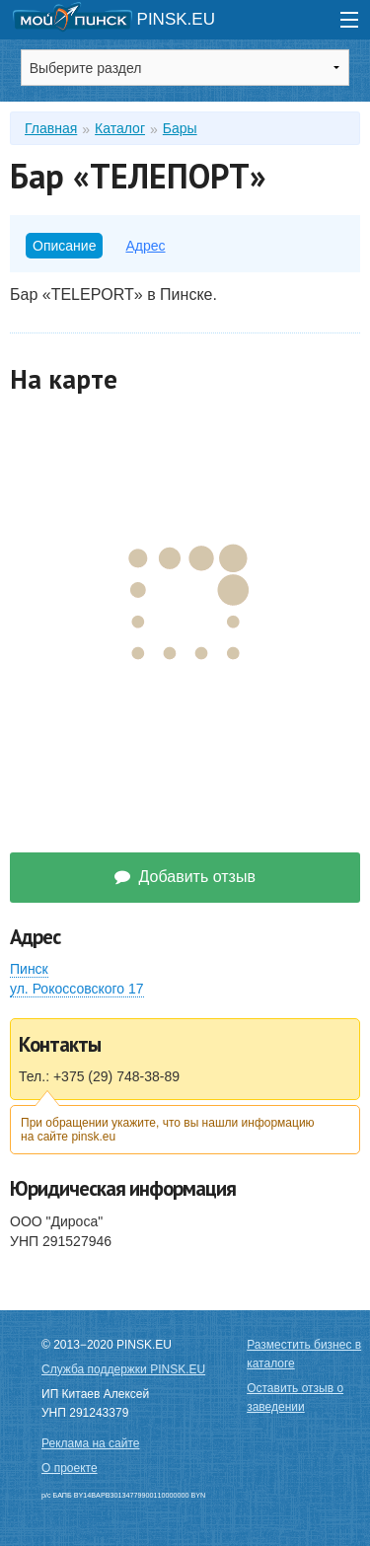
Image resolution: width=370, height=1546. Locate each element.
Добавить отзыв (185, 876)
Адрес (145, 246)
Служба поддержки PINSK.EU (123, 1369)
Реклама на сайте (90, 1443)
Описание (64, 246)
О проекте (69, 1468)
